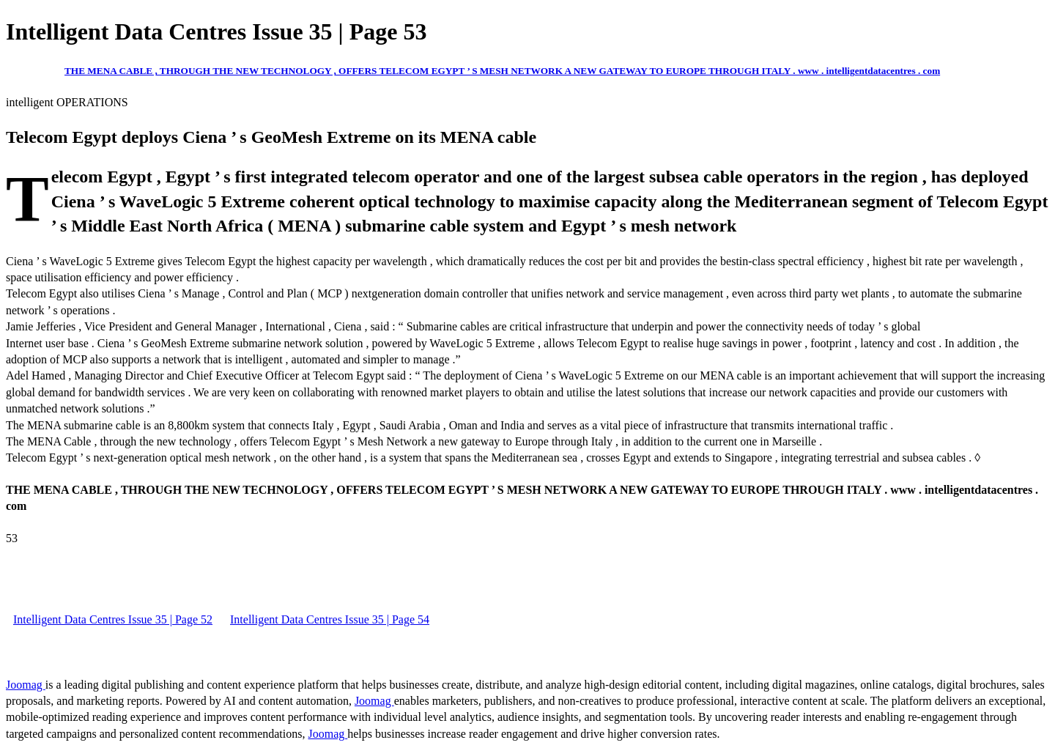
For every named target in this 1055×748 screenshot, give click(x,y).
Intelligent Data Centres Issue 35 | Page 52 (112, 619)
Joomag (25, 684)
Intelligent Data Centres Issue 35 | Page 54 (329, 619)
